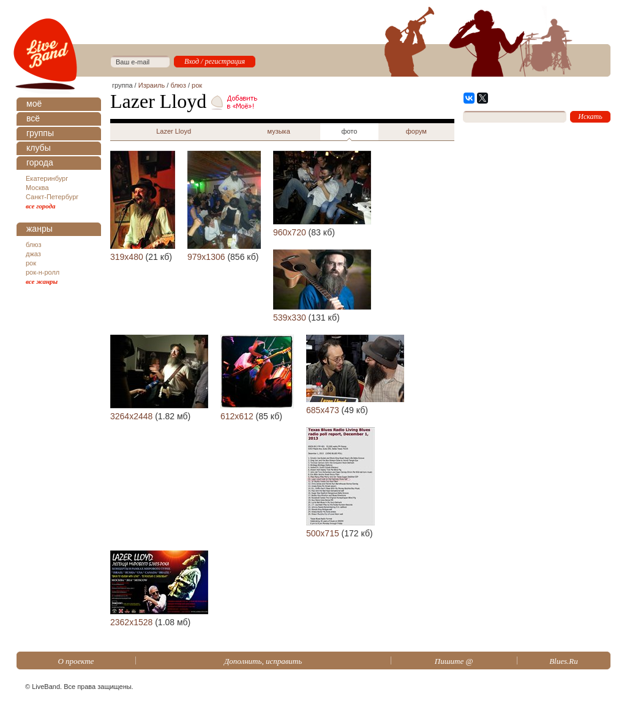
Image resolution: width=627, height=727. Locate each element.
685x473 (322, 410)
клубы (38, 148)
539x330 (289, 317)
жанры (39, 229)
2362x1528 (131, 622)
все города (41, 206)
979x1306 (206, 257)
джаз (33, 253)
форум (416, 131)
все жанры (42, 281)
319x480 (126, 257)
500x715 (322, 533)
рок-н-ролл (42, 272)
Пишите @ (454, 661)
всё (33, 118)
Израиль (151, 85)
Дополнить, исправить (263, 661)
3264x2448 (131, 416)
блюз (34, 244)
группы (40, 133)
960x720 (289, 232)
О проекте (76, 661)
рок (31, 263)
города (39, 162)
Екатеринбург (47, 178)
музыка (278, 131)
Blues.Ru (563, 661)
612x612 (236, 416)
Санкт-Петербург (52, 196)
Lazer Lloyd (173, 131)
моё (34, 103)
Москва (37, 187)
